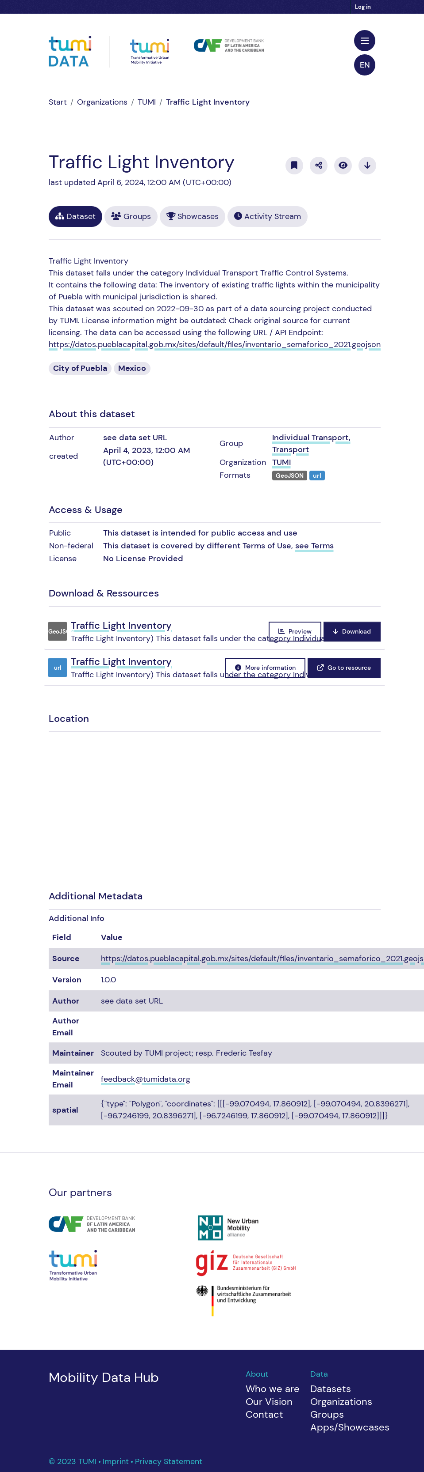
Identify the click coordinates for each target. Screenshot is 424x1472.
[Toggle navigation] (364, 40)
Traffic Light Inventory (208, 102)
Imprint (117, 1461)
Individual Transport (310, 437)
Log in (363, 7)
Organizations (102, 102)
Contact (264, 1414)
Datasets (330, 1388)
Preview (295, 631)
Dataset (75, 216)
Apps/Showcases (349, 1427)
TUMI (147, 102)
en (365, 65)
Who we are (273, 1388)
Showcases (192, 216)
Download (352, 631)
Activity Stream (267, 216)
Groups (131, 216)
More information (265, 668)
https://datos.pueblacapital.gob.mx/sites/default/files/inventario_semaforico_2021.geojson (215, 344)
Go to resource (344, 668)
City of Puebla (80, 368)
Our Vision (269, 1401)
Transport (290, 449)
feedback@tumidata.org (145, 1079)
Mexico (132, 368)
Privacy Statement (168, 1461)
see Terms (314, 545)
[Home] (58, 102)
